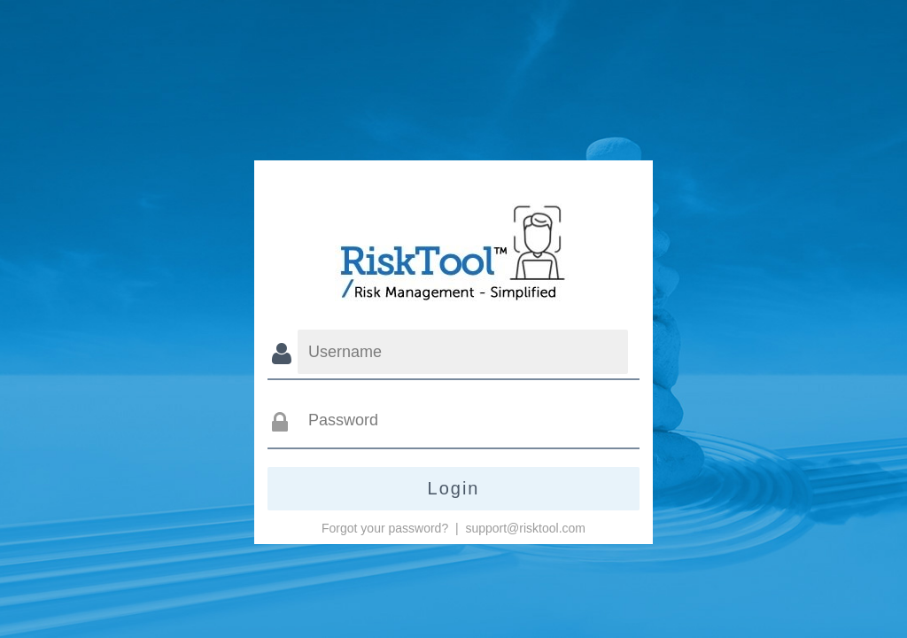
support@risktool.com (525, 528)
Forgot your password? (385, 528)
